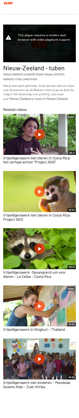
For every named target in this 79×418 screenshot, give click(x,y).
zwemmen (30, 79)
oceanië (29, 74)
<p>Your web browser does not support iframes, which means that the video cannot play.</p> (39, 43)
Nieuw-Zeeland (20, 99)
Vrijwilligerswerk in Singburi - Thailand (34, 329)
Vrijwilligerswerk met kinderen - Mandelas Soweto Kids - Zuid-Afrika (36, 384)
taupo (49, 74)
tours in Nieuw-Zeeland (51, 99)
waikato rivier (12, 79)
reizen (39, 74)
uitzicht (59, 74)
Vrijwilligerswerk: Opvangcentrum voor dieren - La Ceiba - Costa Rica (34, 274)
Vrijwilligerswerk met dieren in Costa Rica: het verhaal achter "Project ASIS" (37, 160)
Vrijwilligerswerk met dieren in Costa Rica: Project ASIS (37, 217)
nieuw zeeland (13, 74)
